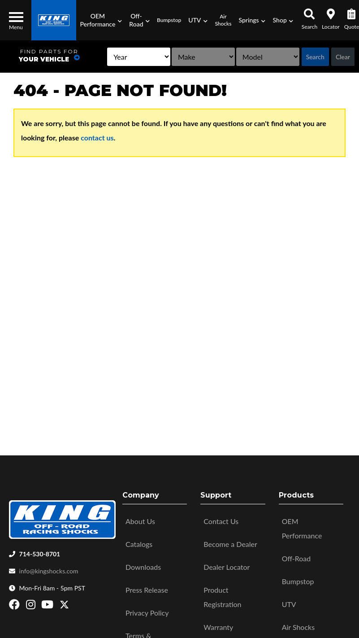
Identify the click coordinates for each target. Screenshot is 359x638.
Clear (343, 57)
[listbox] (113, 57)
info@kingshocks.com (48, 571)
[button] (100, 20)
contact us (97, 137)
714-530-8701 (40, 554)
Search (315, 57)
